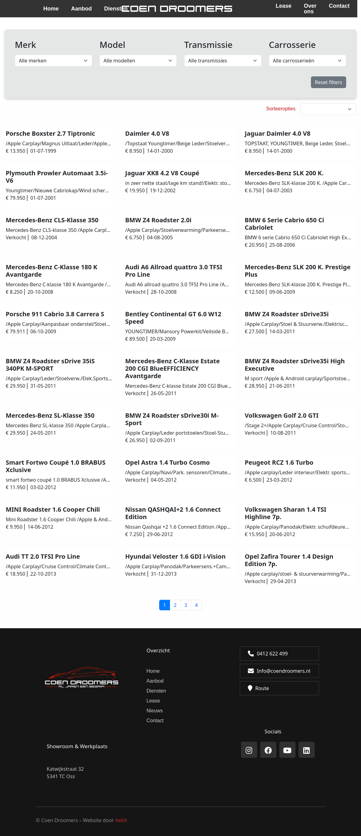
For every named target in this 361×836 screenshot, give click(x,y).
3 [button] (186, 605)
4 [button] (196, 605)
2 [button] (175, 605)
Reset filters (328, 82)
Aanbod (81, 8)
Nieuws (155, 710)
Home (51, 8)
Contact (339, 6)
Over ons (310, 8)
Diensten (156, 690)
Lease (283, 6)
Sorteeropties (280, 108)
